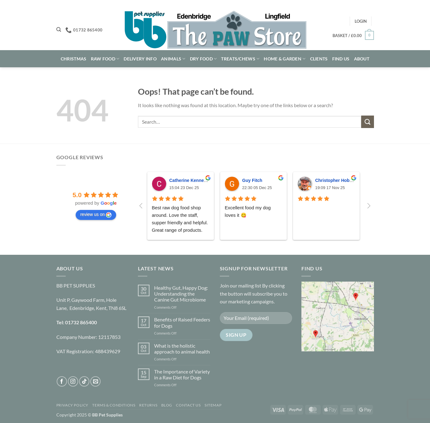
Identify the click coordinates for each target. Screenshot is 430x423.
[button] (361, 21)
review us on (96, 214)
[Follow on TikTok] (84, 381)
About (361, 58)
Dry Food (203, 59)
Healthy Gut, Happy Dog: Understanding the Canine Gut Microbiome (181, 293)
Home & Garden (284, 59)
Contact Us (188, 405)
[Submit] (367, 122)
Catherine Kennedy (189, 180)
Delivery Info (140, 58)
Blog (166, 405)
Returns (148, 405)
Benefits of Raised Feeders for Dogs (182, 322)
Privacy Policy (72, 405)
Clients (319, 58)
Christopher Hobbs (335, 180)
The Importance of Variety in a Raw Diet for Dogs (182, 374)
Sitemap (213, 405)
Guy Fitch (252, 180)
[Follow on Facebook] (62, 381)
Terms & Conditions (113, 405)
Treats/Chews (240, 59)
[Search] (58, 30)
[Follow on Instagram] (73, 381)
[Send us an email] (95, 381)
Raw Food (105, 59)
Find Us (341, 58)
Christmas (74, 58)
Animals (173, 59)
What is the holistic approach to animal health (182, 348)
